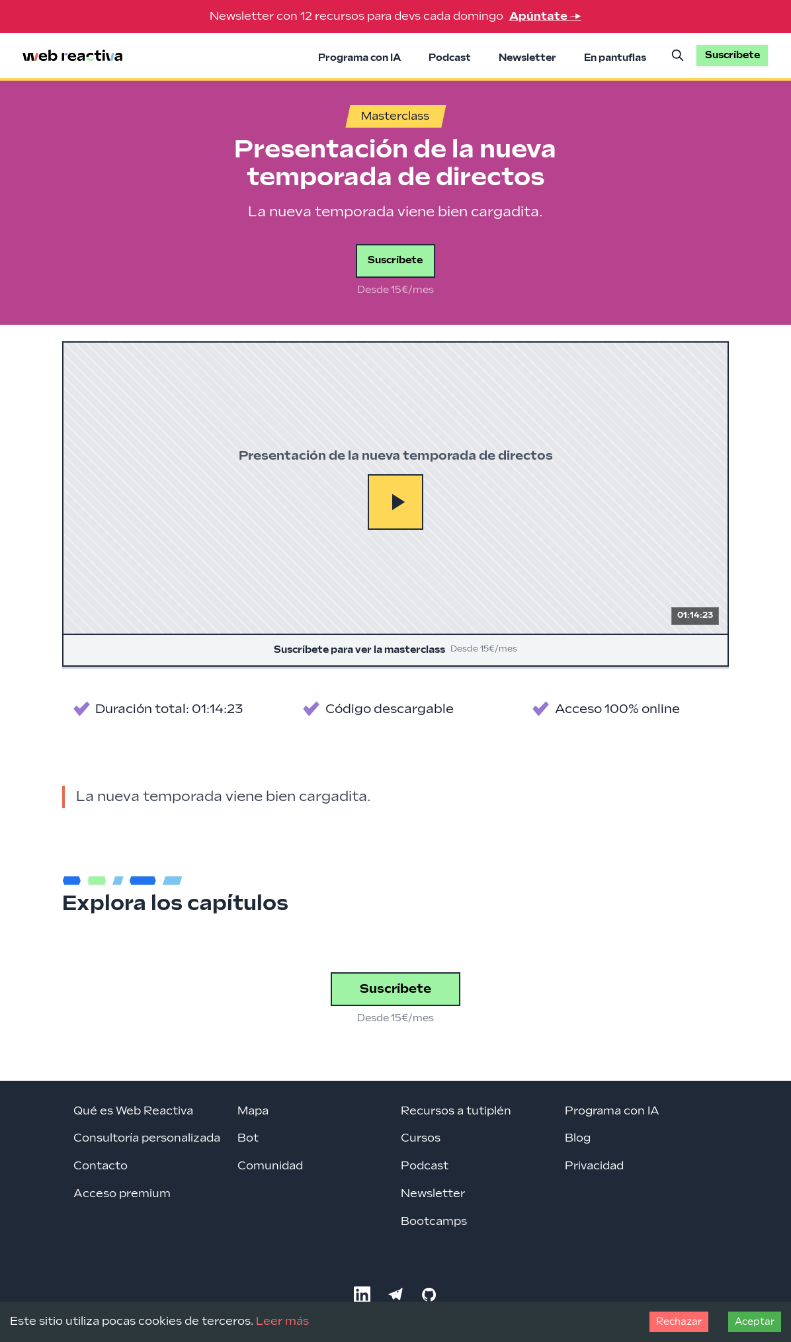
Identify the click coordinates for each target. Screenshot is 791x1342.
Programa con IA (359, 57)
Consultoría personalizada (146, 1138)
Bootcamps (434, 1221)
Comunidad (270, 1166)
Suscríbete (395, 260)
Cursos (420, 1138)
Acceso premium (122, 1193)
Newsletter (527, 57)
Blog (578, 1138)
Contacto (100, 1166)
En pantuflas (615, 57)
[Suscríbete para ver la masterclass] (395, 503)
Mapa (253, 1111)
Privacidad (594, 1166)
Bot (248, 1138)
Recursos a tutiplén (456, 1111)
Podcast (450, 57)
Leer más (282, 1321)
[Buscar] (677, 55)
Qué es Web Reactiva (133, 1111)
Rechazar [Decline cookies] (679, 1321)
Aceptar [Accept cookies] (754, 1321)
